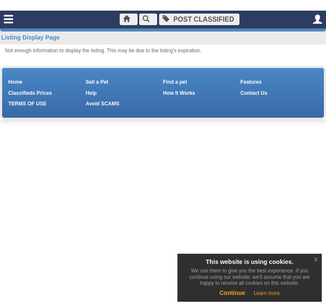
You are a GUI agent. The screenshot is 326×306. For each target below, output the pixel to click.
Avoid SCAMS (103, 104)
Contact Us (253, 93)
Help (91, 93)
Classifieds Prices (30, 93)
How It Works (179, 93)
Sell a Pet (97, 82)
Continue (232, 292)
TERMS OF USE (27, 104)
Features (250, 82)
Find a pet (175, 82)
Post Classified (198, 19)
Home (15, 82)
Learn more (267, 293)
